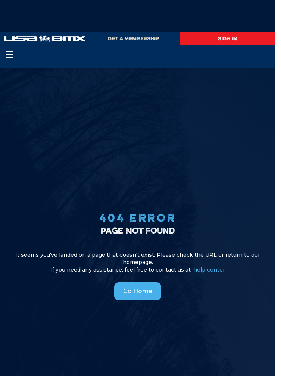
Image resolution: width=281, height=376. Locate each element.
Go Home (137, 291)
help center (209, 269)
